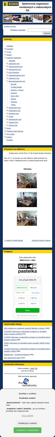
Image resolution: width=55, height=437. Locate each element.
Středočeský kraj (15, 119)
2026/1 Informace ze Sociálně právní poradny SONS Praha (27, 343)
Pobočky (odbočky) (13, 58)
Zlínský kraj (13, 125)
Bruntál (13, 84)
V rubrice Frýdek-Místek (13, 240)
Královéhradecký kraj (17, 75)
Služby (9, 55)
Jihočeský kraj (14, 64)
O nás (8, 52)
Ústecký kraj (13, 122)
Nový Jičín (15, 96)
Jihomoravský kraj (15, 67)
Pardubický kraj (14, 111)
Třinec (13, 105)
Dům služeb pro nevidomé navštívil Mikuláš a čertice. (24, 328)
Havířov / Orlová (17, 90)
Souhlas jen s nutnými (27, 423)
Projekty (10, 140)
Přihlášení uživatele (17, 30)
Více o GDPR (27, 416)
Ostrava (14, 102)
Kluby (8, 128)
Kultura (9, 137)
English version (10, 26)
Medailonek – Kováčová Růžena (16, 355)
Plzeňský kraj (14, 114)
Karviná (14, 93)
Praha (11, 116)
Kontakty (9, 49)
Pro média (10, 134)
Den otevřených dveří (12, 358)
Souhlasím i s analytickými (27, 430)
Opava (13, 99)
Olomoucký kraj (15, 108)
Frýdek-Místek (16, 87)
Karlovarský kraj (15, 69)
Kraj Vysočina (14, 72)
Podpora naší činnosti (14, 131)
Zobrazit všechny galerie (41, 240)
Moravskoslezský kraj (17, 81)
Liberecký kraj (14, 78)
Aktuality (10, 46)
